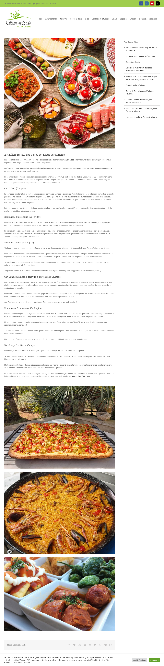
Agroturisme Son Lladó (81, 376)
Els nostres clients (133, 62)
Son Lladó (70, 160)
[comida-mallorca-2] (59, 93)
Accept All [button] (154, 660)
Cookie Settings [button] (139, 660)
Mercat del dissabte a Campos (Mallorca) (141, 117)
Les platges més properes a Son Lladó (140, 56)
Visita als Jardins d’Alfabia (135, 85)
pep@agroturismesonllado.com (44, 3)
